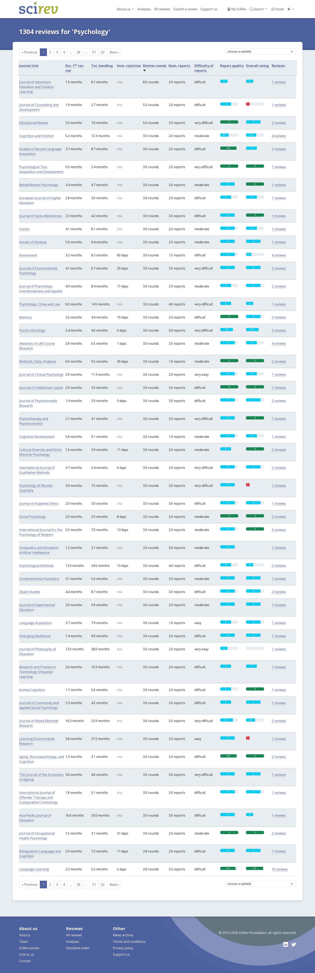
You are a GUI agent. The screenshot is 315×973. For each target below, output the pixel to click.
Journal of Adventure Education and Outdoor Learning (36, 87)
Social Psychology (32, 516)
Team (23, 941)
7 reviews (279, 851)
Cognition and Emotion (36, 136)
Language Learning (34, 869)
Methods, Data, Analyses (37, 361)
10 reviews (280, 869)
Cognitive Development (37, 436)
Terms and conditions (129, 941)
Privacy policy (123, 948)
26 (78, 52)
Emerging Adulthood (34, 636)
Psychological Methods (36, 565)
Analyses (144, 9)
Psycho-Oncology (32, 330)
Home (277, 9)
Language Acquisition (35, 623)
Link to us (26, 954)
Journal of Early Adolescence (40, 216)
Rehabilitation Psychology (38, 185)
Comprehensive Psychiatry (39, 579)
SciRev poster (29, 948)
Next (114, 52)
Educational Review (33, 123)
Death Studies (29, 592)
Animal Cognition (32, 690)
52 (102, 52)
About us (123, 9)
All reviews (162, 9)
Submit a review (185, 9)
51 (94, 52)
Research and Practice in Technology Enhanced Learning (37, 672)
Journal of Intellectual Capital (41, 387)
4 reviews (279, 136)
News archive (123, 935)
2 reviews (279, 123)
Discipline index (77, 948)
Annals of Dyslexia (33, 242)
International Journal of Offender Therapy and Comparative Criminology (38, 797)
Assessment (28, 255)
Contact (25, 961)
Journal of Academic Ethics (39, 503)
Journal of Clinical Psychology (41, 374)
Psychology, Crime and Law (39, 304)
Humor (24, 229)
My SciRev (236, 9)
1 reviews (279, 82)
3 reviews (279, 317)
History (24, 935)
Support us (208, 9)
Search (256, 9)
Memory (25, 317)
